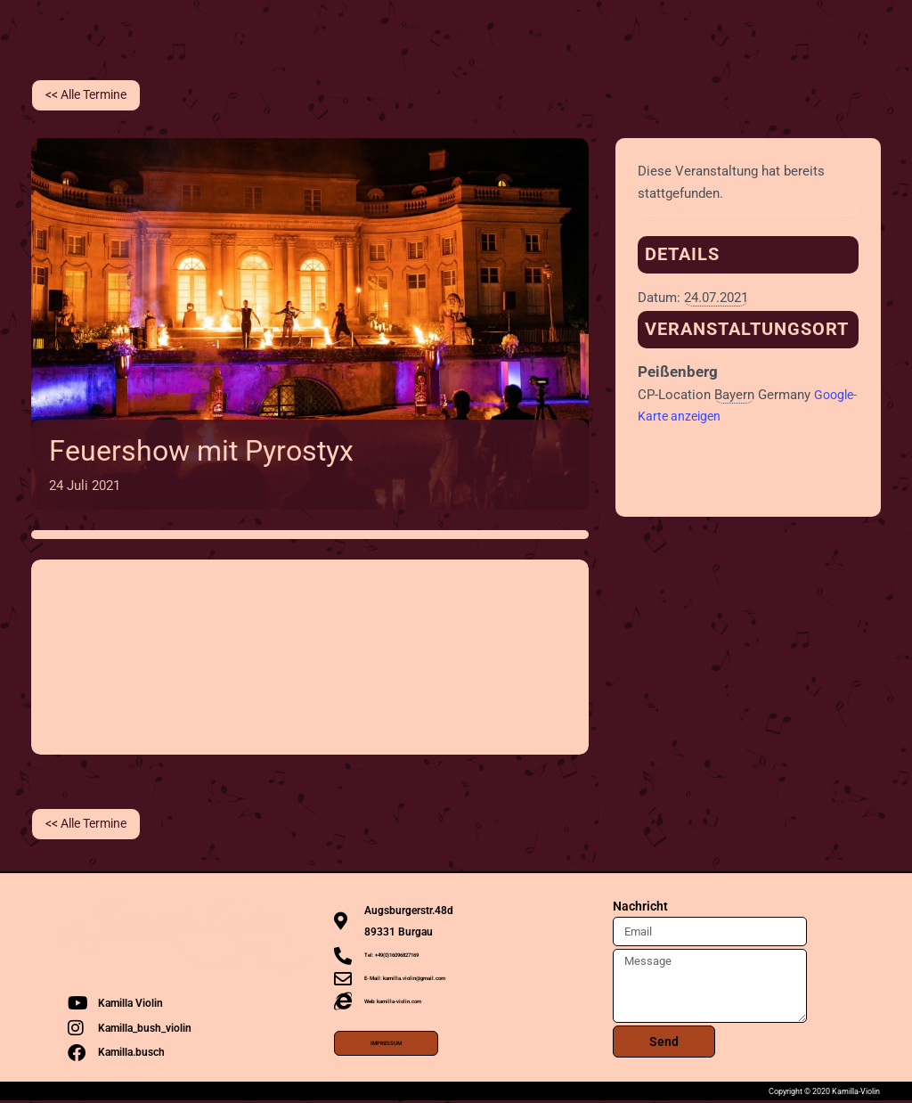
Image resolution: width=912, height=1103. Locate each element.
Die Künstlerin (288, 32)
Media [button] (458, 33)
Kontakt (716, 32)
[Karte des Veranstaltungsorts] (310, 654)
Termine (383, 32)
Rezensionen (627, 32)
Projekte (534, 32)
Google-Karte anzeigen (704, 417)
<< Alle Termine (91, 95)
